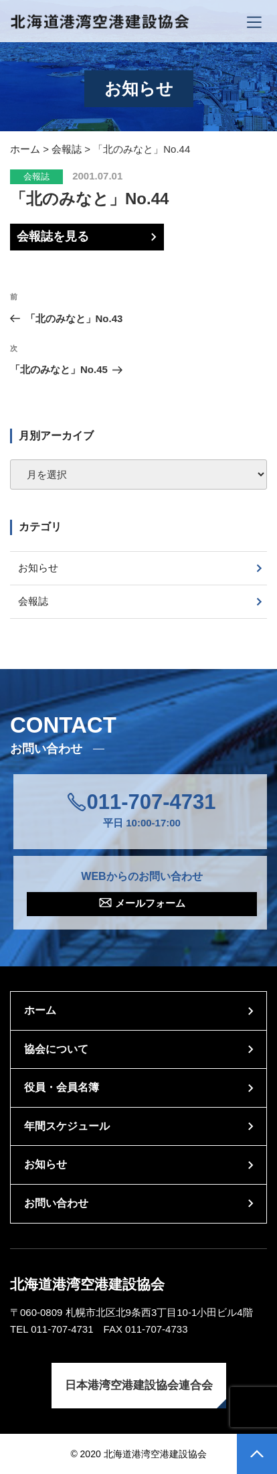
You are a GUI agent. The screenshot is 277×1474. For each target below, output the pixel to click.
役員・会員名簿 (61, 1087)
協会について (56, 1049)
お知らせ (38, 567)
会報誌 (36, 176)
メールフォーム (150, 903)
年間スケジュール (67, 1126)
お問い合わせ (56, 1203)
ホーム (40, 1010)
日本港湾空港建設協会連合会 (139, 1385)
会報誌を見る (53, 236)
